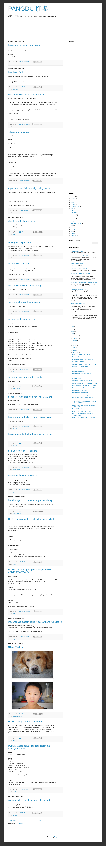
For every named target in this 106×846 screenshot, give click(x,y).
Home (39, 820)
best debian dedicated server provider (27, 94)
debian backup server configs (22, 475)
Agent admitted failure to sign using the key (29, 188)
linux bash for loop (17, 72)
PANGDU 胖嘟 (28, 8)
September (76, 343)
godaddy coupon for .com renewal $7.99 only (30, 397)
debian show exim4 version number (25, 377)
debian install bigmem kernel (22, 319)
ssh (14, 183)
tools (17, 428)
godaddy (15, 412)
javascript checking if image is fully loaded (29, 800)
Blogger (56, 837)
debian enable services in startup (24, 302)
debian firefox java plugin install (79, 256)
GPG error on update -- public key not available (31, 519)
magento (19, 513)
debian (14, 126)
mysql (14, 791)
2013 (72, 329)
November (76, 338)
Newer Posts (12, 820)
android (73, 196)
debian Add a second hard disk (79, 314)
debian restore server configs (22, 451)
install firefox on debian (77, 251)
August (75, 345)
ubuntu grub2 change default (22, 221)
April (74, 347)
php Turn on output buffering (78, 289)
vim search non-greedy (77, 263)
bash (14, 89)
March (74, 350)
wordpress (73, 235)
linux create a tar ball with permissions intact (30, 434)
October (75, 340)
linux (14, 64)
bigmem (15, 371)
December (76, 336)
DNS (14, 740)
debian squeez (75, 206)
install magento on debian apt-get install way (30, 500)
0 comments (27, 61)
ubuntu (14, 234)
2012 (72, 331)
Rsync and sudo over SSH (78, 303)
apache (14, 469)
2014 (72, 326)
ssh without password (19, 132)
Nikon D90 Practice (17, 647)
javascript (15, 815)
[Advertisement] (45, 27)
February (75, 352)
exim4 (18, 388)
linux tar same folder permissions (24, 45)
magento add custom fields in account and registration (35, 622)
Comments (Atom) (20, 823)
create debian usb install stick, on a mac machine (84, 282)
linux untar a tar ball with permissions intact (29, 417)
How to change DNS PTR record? (25, 721)
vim (16, 257)
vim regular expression (19, 242)
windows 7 (74, 233)
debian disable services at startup (24, 285)
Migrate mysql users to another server (81, 294)
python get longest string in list (79, 268)
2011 (72, 334)
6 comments (27, 611)
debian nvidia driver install (21, 263)
